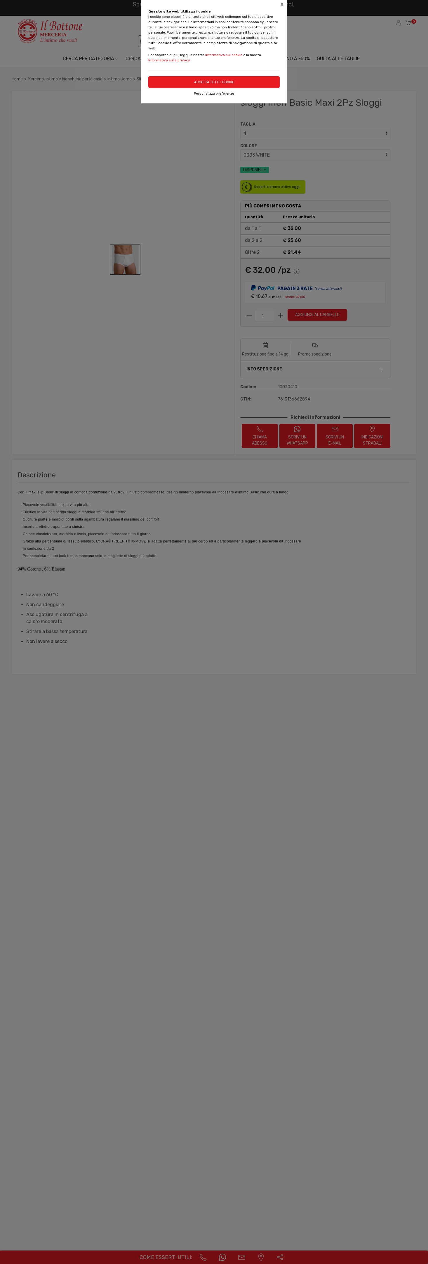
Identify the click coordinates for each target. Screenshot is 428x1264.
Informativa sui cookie (223, 55)
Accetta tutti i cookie (214, 82)
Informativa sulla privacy (169, 60)
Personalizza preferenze (214, 93)
